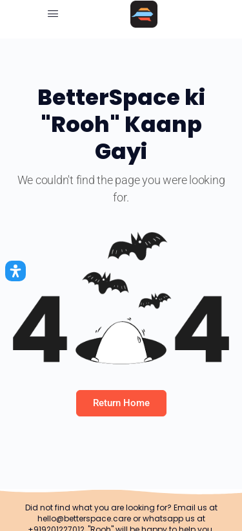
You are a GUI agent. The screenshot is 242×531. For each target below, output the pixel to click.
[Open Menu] (53, 14)
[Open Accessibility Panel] (15, 271)
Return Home (121, 403)
